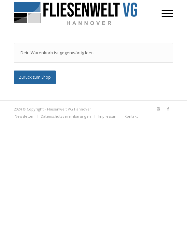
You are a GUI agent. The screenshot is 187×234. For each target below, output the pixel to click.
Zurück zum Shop (35, 77)
